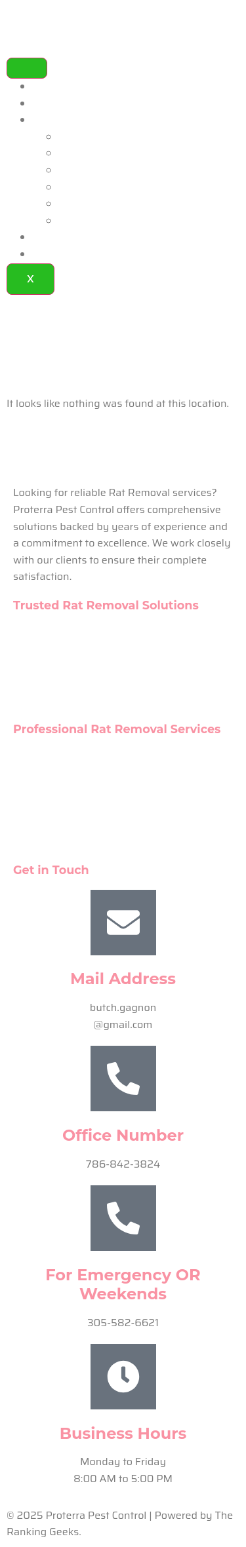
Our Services (63, 120)
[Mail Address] (123, 922)
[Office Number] (123, 1078)
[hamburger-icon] (27, 68)
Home (47, 87)
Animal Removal (98, 188)
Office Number (123, 1135)
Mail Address (123, 978)
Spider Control (93, 153)
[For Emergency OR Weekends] (123, 1218)
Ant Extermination (103, 204)
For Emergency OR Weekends (122, 1284)
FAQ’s (46, 237)
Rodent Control (95, 170)
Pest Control (88, 137)
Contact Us (59, 254)
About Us (55, 104)
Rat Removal (90, 221)
